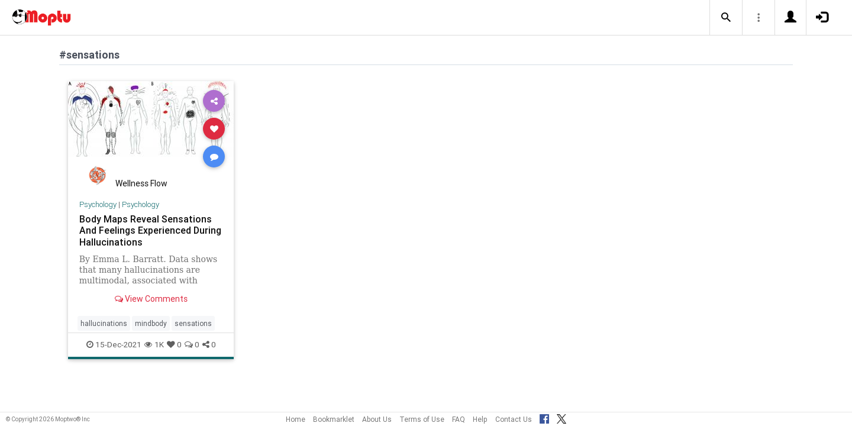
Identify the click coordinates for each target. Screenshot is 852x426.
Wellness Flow (141, 183)
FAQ (458, 419)
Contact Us (513, 419)
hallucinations (103, 323)
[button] (725, 17)
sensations (193, 323)
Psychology (98, 204)
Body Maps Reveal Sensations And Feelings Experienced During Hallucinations (150, 230)
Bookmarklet (333, 419)
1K (154, 344)
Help (480, 419)
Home (295, 419)
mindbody (151, 323)
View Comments (151, 298)
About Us (377, 419)
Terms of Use (421, 419)
